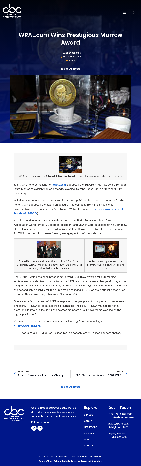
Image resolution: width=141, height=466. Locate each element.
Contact (90, 445)
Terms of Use (45, 461)
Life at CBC (90, 427)
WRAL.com (60, 184)
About (88, 421)
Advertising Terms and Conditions (85, 461)
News (72, 61)
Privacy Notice (61, 461)
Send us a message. (124, 417)
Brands (88, 415)
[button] (124, 12)
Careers (89, 433)
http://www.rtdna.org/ (28, 325)
